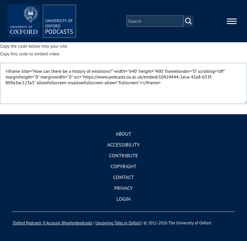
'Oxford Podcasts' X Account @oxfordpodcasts (52, 223)
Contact (123, 177)
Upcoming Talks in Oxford (118, 223)
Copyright (123, 166)
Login (123, 199)
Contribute (123, 155)
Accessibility (123, 144)
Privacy (123, 188)
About (123, 133)
